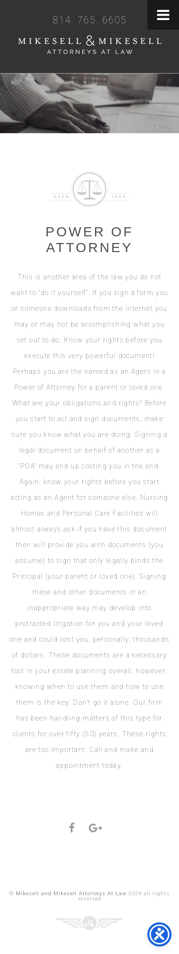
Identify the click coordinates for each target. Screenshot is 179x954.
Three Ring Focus (89, 923)
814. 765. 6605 (90, 20)
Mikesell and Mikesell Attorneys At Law (89, 47)
